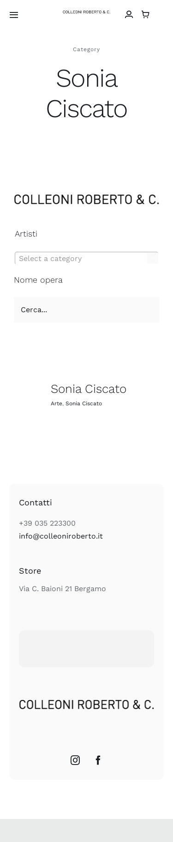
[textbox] (86, 258)
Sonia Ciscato (88, 389)
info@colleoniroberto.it (61, 536)
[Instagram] (75, 760)
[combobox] (86, 258)
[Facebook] (98, 760)
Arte (56, 403)
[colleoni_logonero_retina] (86, 14)
